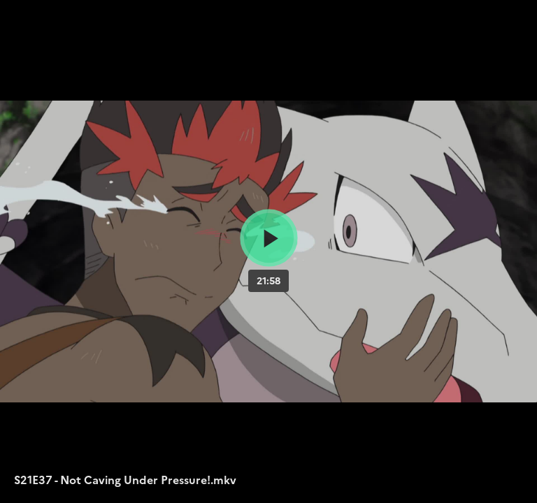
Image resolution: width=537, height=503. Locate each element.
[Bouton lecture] (269, 238)
